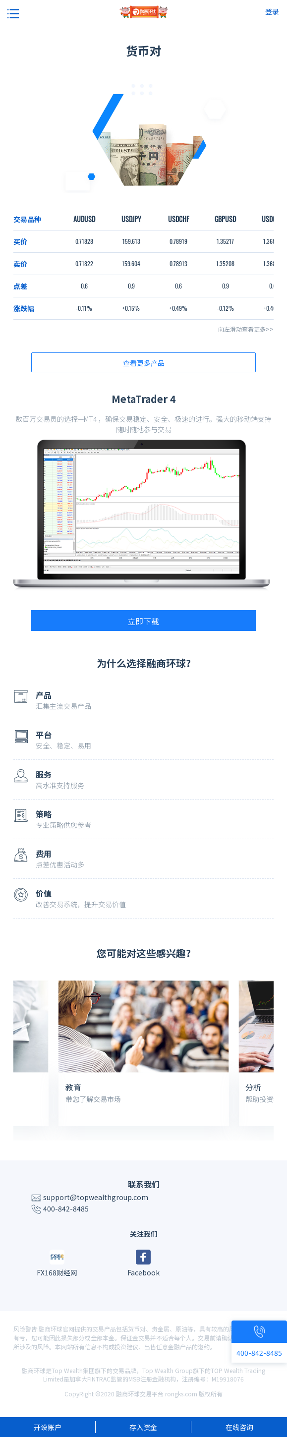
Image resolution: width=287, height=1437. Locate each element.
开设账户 (47, 1427)
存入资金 (143, 1427)
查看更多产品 (144, 363)
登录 (272, 11)
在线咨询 (239, 1427)
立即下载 (143, 621)
